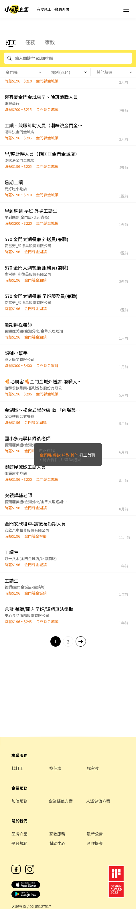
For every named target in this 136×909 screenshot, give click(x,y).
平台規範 (19, 843)
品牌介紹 (19, 834)
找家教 (93, 768)
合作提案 (95, 843)
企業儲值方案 (61, 801)
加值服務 (19, 801)
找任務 (55, 768)
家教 (50, 42)
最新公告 (95, 834)
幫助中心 (57, 843)
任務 (30, 42)
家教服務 (57, 834)
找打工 (17, 768)
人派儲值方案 (98, 801)
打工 (11, 42)
